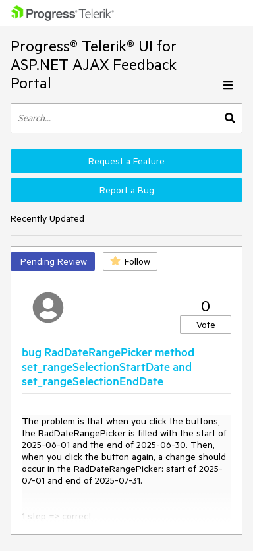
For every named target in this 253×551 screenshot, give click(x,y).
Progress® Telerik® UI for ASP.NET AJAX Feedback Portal (94, 64)
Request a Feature (126, 161)
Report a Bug (126, 190)
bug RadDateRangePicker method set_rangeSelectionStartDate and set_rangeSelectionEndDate (108, 366)
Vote (205, 325)
